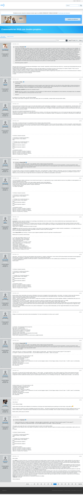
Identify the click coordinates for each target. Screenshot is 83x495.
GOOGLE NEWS (67, 490)
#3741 (80, 178)
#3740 (80, 159)
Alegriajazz (5, 345)
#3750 (80, 456)
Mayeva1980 (5, 126)
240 (41, 484)
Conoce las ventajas (73, 19)
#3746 (80, 340)
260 (68, 484)
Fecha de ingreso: (5, 53)
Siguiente (80, 484)
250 (55, 484)
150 (34, 484)
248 (48, 484)
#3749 (80, 417)
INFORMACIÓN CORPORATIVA (57, 490)
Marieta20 (5, 461)
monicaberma (5, 49)
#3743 (80, 254)
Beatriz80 (5, 317)
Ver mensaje (25, 46)
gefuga (5, 298)
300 (72, 484)
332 (75, 484)
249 (51, 484)
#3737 (80, 79)
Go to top (79, 490)
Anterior (27, 484)
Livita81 (5, 405)
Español (4, 490)
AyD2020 (5, 84)
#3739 (80, 120)
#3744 (80, 293)
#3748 (80, 400)
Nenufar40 (5, 109)
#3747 (80, 370)
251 (58, 484)
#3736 (80, 44)
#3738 (80, 103)
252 (62, 484)
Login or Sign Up (77, 0)
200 (37, 484)
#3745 (80, 312)
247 (44, 484)
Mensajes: (4, 56)
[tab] (10, 36)
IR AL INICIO (74, 490)
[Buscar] (73, 5)
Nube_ (5, 222)
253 (65, 484)
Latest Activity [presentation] (10, 36)
